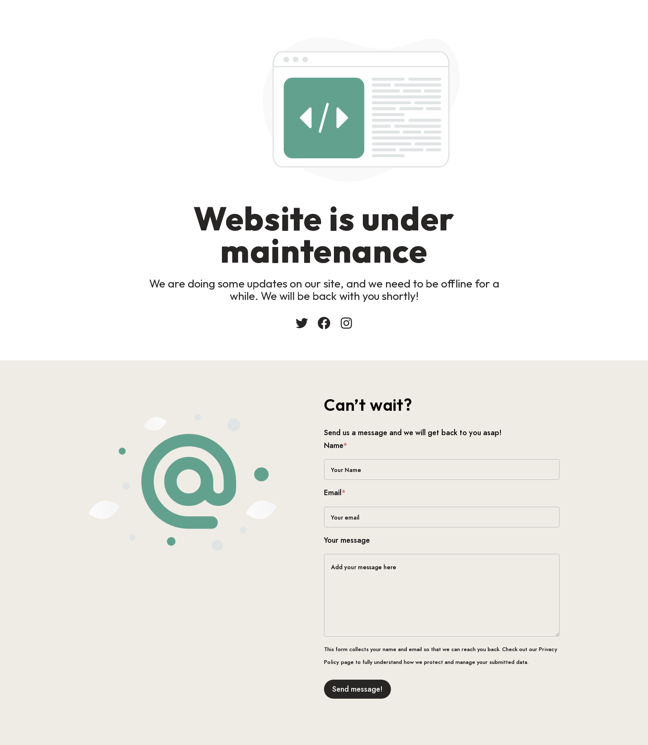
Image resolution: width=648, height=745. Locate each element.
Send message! (357, 689)
